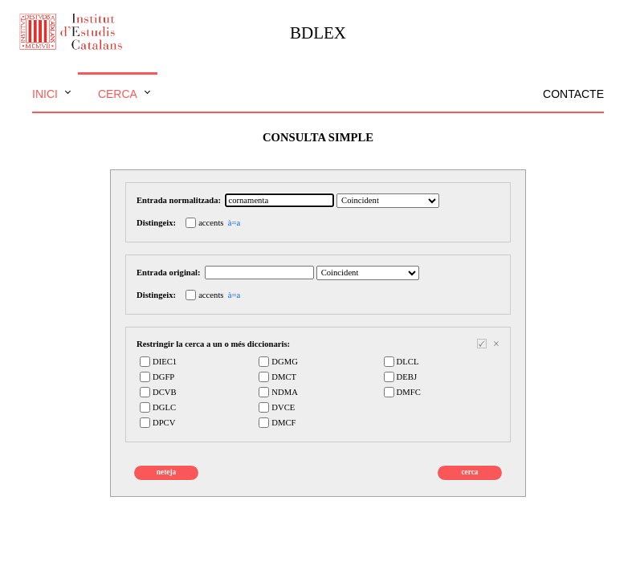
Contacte (573, 94)
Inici (45, 94)
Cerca (117, 94)
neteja (166, 472)
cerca (469, 472)
